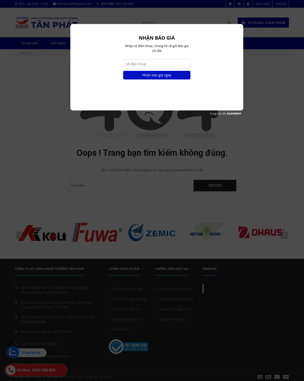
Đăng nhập (263, 4)
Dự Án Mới (119, 43)
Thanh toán (119, 329)
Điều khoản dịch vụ (125, 319)
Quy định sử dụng (171, 319)
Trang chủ (29, 43)
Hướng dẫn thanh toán (174, 299)
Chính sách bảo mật (125, 289)
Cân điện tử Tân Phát (227, 288)
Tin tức (147, 43)
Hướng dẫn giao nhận (174, 309)
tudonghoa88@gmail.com (74, 4)
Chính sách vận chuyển (128, 299)
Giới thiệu (58, 43)
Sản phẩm (88, 43)
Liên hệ (200, 43)
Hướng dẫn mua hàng (174, 289)
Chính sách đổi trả (124, 309)
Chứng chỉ (174, 43)
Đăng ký (281, 4)
